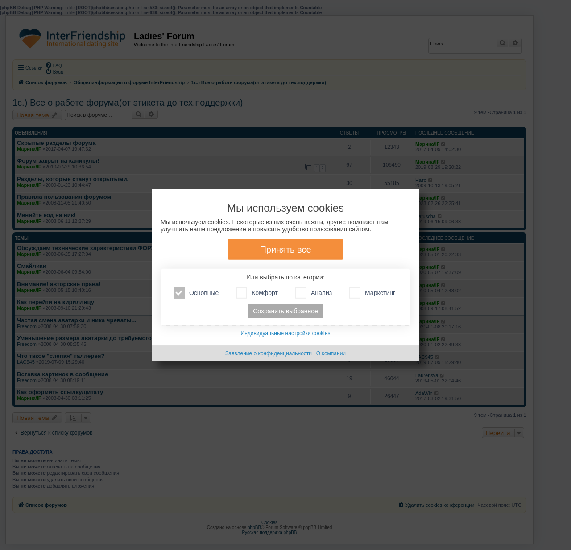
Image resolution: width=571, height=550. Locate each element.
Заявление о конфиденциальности (268, 353)
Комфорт (257, 293)
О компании (331, 353)
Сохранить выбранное (285, 311)
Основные (196, 293)
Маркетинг (372, 293)
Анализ (313, 293)
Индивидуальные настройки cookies (286, 333)
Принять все (285, 249)
